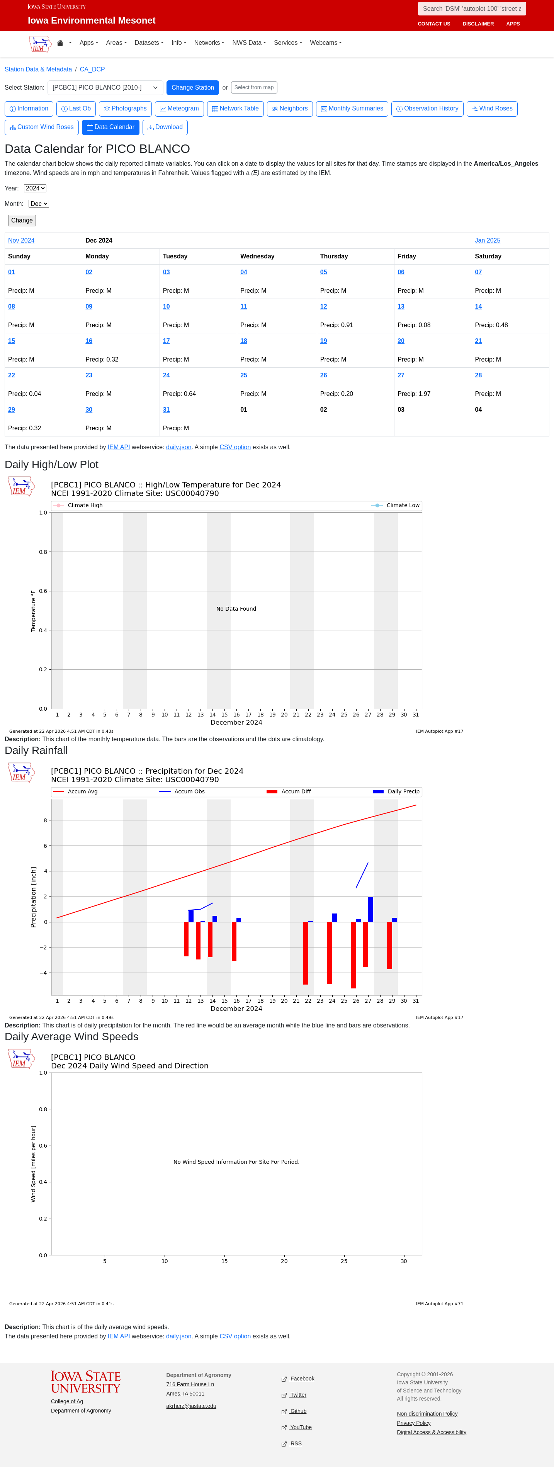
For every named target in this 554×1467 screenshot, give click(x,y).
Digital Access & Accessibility (432, 1432)
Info (177, 42)
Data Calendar (110, 127)
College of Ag (67, 1401)
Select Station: (24, 87)
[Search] (472, 8)
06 (401, 272)
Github (294, 1411)
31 (166, 409)
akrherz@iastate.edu (191, 1406)
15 (11, 341)
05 (323, 272)
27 (401, 375)
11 (243, 306)
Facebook (298, 1378)
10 (166, 306)
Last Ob (76, 109)
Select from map (254, 87)
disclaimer (478, 24)
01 (11, 272)
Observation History (427, 109)
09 (88, 306)
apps (513, 24)
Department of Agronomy (81, 1411)
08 (11, 306)
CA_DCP (92, 69)
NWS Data (247, 42)
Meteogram (179, 109)
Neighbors (290, 109)
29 (11, 409)
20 (401, 341)
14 (478, 306)
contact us (434, 24)
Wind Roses (492, 109)
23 (88, 375)
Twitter (294, 1394)
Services (285, 42)
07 (478, 272)
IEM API (119, 447)
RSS (292, 1443)
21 (478, 341)
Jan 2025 (488, 240)
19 (323, 341)
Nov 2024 (21, 240)
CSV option (235, 447)
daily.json (179, 447)
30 (88, 409)
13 (401, 306)
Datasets (147, 42)
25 (243, 375)
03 (166, 272)
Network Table (235, 109)
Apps (86, 42)
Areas (114, 42)
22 (11, 375)
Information (29, 109)
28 (478, 375)
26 (323, 375)
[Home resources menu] (64, 44)
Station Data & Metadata (38, 69)
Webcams (324, 42)
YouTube (297, 1427)
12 (323, 306)
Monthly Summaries (352, 109)
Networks (207, 42)
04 (243, 272)
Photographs (125, 109)
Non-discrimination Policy (427, 1414)
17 (166, 341)
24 (166, 375)
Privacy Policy (414, 1423)
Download (165, 127)
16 (88, 341)
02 (88, 272)
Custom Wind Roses (42, 127)
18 (243, 341)
